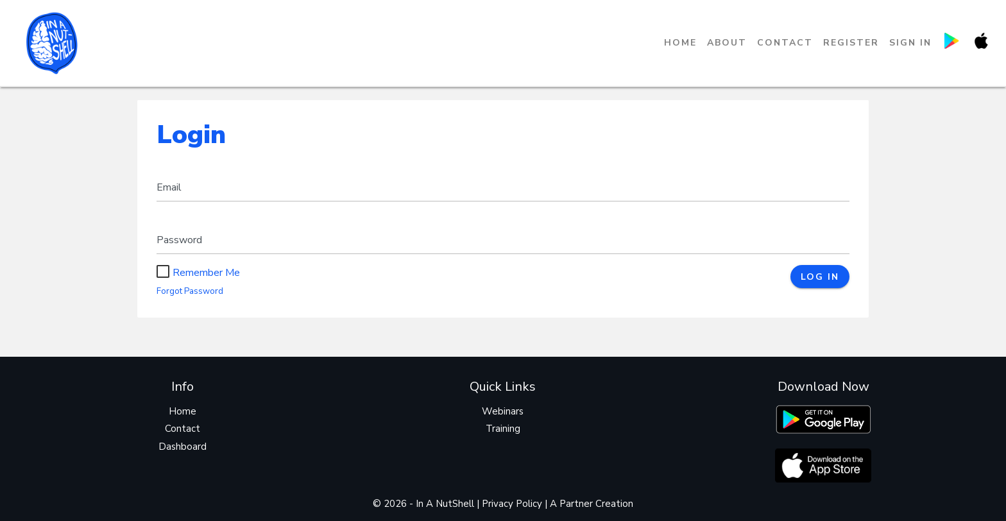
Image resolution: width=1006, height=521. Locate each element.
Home (680, 43)
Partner (576, 503)
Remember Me (198, 272)
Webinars (503, 411)
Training (503, 428)
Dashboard (182, 446)
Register (851, 43)
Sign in (910, 43)
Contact (785, 43)
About (727, 43)
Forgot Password (190, 291)
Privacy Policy (512, 503)
